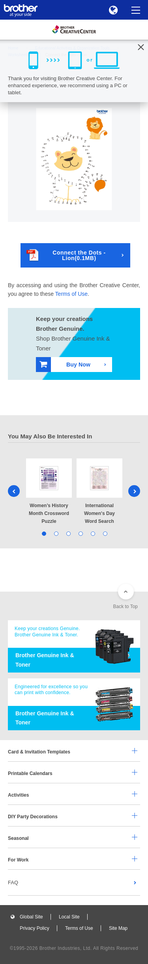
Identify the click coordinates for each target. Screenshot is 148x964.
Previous (14, 491)
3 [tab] (68, 533)
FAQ (13, 882)
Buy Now (64, 364)
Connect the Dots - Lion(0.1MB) (66, 255)
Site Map (118, 928)
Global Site (31, 917)
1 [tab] (43, 533)
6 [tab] (105, 533)
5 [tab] (92, 533)
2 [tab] (56, 533)
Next (134, 491)
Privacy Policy (34, 928)
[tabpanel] (49, 492)
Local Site (69, 917)
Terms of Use (71, 294)
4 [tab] (80, 533)
